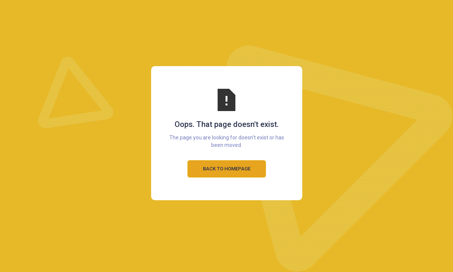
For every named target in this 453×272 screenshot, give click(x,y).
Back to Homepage (226, 169)
